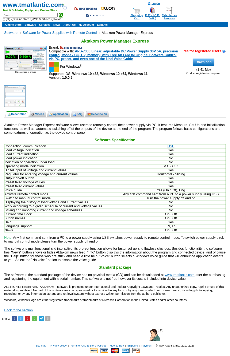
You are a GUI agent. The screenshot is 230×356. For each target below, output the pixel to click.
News (56, 19)
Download (203, 62)
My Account (86, 24)
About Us (70, 24)
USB (171, 146)
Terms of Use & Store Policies (88, 345)
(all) (6, 19)
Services (44, 24)
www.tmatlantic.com (33, 4)
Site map (41, 345)
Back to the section (18, 310)
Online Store (13, 24)
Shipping (132, 345)
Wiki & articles (40, 19)
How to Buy (117, 345)
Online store (20, 19)
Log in (156, 3)
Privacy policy (58, 345)
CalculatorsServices (169, 17)
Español (102, 24)
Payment (146, 345)
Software (30, 24)
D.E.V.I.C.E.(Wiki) (152, 17)
